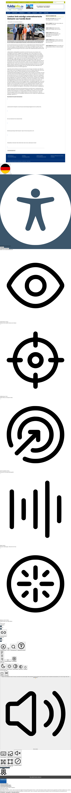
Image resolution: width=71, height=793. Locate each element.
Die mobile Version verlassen (35, 777)
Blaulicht (35, 12)
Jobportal (12, 2)
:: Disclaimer (24, 155)
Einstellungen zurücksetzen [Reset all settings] (4, 767)
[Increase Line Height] (1, 638)
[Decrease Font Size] (1, 628)
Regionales (22, 12)
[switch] (0, 324)
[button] (11, 173)
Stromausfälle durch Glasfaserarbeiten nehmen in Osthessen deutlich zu (54, 47)
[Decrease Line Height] (1, 641)
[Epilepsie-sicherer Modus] (0, 622)
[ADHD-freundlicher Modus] (0, 473)
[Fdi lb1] (45, 8)
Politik (8, 12)
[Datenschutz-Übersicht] (4, 783)
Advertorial (37, 2)
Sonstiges (46, 12)
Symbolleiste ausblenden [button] (4, 248)
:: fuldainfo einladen (39, 155)
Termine (18, 2)
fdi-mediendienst (19, 161)
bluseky (62, 155)
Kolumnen (24, 2)
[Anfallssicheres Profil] (0, 398)
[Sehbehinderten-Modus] (0, 324)
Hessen (28, 12)
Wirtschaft (14, 12)
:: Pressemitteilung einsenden (41, 156)
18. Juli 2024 (11, 21)
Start (8, 2)
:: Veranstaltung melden (26, 156)
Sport (40, 12)
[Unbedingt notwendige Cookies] (5, 785)
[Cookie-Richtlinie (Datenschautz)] (6, 786)
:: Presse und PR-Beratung (11, 156)
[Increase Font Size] (1, 626)
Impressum (28, 161)
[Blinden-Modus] (0, 547)
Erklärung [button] (2, 247)
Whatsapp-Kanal (57, 155)
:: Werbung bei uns (10, 155)
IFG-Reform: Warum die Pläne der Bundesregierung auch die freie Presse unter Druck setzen (54, 41)
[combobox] (5, 169)
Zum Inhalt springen (3, 766)
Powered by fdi (7, 787)
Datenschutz (24, 161)
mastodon (53, 156)
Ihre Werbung (31, 2)
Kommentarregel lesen (11, 150)
